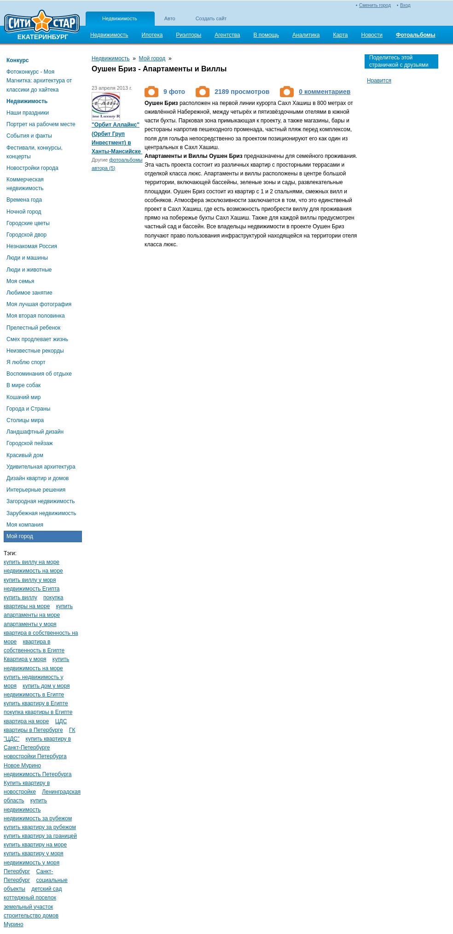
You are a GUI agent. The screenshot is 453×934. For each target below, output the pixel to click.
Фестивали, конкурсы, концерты (34, 152)
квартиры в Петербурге (33, 730)
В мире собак (23, 385)
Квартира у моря (25, 659)
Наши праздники (27, 113)
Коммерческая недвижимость (25, 183)
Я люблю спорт (26, 362)
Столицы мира (25, 420)
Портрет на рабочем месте (41, 124)
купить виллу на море (31, 562)
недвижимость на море (33, 571)
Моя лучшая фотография (38, 304)
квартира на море (26, 721)
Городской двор (26, 235)
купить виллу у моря (30, 580)
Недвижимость (119, 18)
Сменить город (375, 5)
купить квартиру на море (35, 844)
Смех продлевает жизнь (37, 339)
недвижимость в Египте (34, 694)
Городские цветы (28, 223)
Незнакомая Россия (31, 246)
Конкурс (17, 60)
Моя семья (20, 281)
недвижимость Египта (31, 589)
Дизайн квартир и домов (37, 478)
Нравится (379, 80)
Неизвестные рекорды (35, 351)
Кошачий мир (23, 397)
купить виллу (20, 597)
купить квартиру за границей (40, 836)
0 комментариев (324, 91)
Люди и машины (27, 258)
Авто (169, 18)
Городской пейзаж (29, 443)
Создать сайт (211, 18)
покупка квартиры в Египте (38, 712)
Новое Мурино (22, 765)
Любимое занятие (29, 293)
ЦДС (61, 721)
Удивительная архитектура (41, 467)
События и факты (29, 136)
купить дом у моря (46, 686)
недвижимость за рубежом (38, 818)
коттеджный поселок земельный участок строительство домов (31, 906)
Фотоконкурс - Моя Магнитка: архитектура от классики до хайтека (39, 81)
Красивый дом (24, 455)
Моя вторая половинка (35, 316)
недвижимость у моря (31, 862)
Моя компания (24, 525)
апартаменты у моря (30, 624)
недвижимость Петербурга (37, 774)
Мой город (19, 536)
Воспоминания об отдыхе (39, 374)
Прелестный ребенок (33, 328)
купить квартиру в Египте (36, 703)
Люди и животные (29, 270)
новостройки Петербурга (35, 756)
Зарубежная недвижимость (41, 513)
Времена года (24, 200)
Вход (405, 5)
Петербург (17, 871)
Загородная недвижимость (40, 501)
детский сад (46, 889)
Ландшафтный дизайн (35, 432)
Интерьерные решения (35, 490)
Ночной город (23, 212)
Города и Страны (28, 409)
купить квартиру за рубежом (40, 827)
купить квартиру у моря (34, 853)
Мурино (13, 924)
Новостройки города (32, 168)
